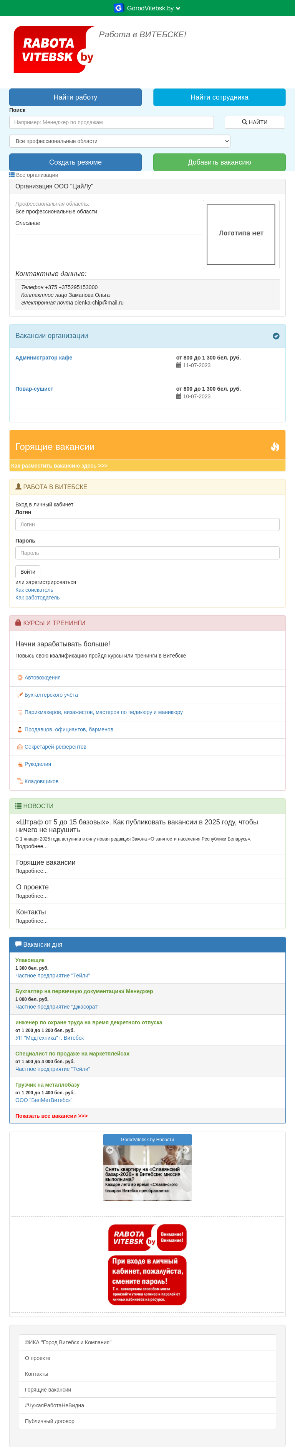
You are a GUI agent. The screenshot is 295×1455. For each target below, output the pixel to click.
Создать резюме (75, 162)
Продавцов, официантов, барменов (64, 729)
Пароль (25, 541)
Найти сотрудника (219, 97)
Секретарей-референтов (50, 747)
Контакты (36, 1374)
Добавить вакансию (219, 162)
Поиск (17, 110)
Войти (27, 572)
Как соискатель (34, 590)
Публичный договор (50, 1421)
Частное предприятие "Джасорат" (57, 1007)
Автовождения (38, 677)
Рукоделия (33, 764)
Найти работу (76, 97)
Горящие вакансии (48, 1390)
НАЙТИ (254, 122)
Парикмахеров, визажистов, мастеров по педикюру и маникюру (99, 712)
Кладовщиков (36, 781)
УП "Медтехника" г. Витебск (49, 1038)
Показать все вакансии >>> (51, 1116)
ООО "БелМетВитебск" (44, 1100)
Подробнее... (31, 846)
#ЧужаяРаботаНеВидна (54, 1405)
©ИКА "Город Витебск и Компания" (68, 1342)
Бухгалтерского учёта (46, 695)
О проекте (37, 1358)
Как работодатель (37, 597)
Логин (23, 512)
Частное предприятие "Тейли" (52, 975)
